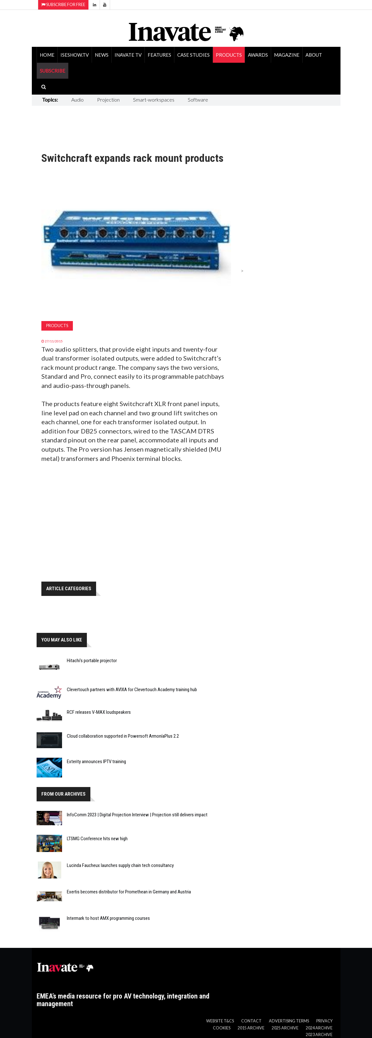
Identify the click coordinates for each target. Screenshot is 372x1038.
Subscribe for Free (63, 4)
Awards (258, 55)
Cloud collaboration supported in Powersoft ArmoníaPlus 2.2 (123, 736)
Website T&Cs (220, 1021)
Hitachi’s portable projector (92, 660)
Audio (77, 100)
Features (159, 55)
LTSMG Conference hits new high (97, 838)
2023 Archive (319, 1034)
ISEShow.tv (74, 55)
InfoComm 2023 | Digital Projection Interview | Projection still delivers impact (137, 815)
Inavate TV (128, 55)
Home (47, 55)
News (102, 55)
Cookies (221, 1028)
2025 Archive (285, 1028)
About (313, 55)
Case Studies (193, 55)
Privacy (324, 1021)
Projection (108, 100)
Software (198, 100)
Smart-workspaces (153, 100)
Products (229, 55)
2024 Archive (319, 1028)
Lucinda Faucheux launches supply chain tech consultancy (120, 865)
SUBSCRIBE (52, 71)
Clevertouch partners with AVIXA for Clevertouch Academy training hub (132, 689)
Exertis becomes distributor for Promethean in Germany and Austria (129, 892)
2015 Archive (251, 1028)
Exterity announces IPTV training (96, 761)
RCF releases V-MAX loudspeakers (99, 712)
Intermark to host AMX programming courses (108, 918)
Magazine (286, 55)
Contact (251, 1021)
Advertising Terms (289, 1021)
